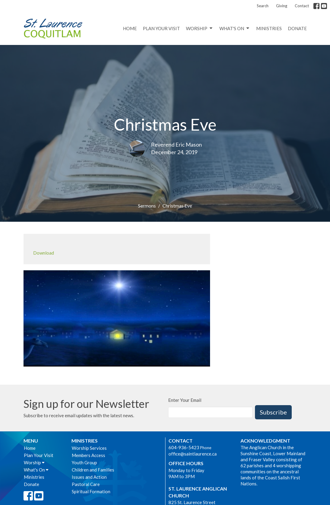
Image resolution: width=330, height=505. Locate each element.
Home (130, 28)
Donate (297, 28)
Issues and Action (89, 477)
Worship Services (89, 448)
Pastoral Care (86, 484)
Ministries (269, 28)
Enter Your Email (184, 400)
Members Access (88, 455)
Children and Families (93, 469)
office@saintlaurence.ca (192, 453)
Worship (199, 28)
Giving (281, 5)
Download (43, 253)
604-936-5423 (183, 447)
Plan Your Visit (161, 28)
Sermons (147, 205)
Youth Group (84, 462)
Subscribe (273, 412)
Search (263, 5)
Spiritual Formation (91, 491)
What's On (234, 28)
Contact (302, 5)
